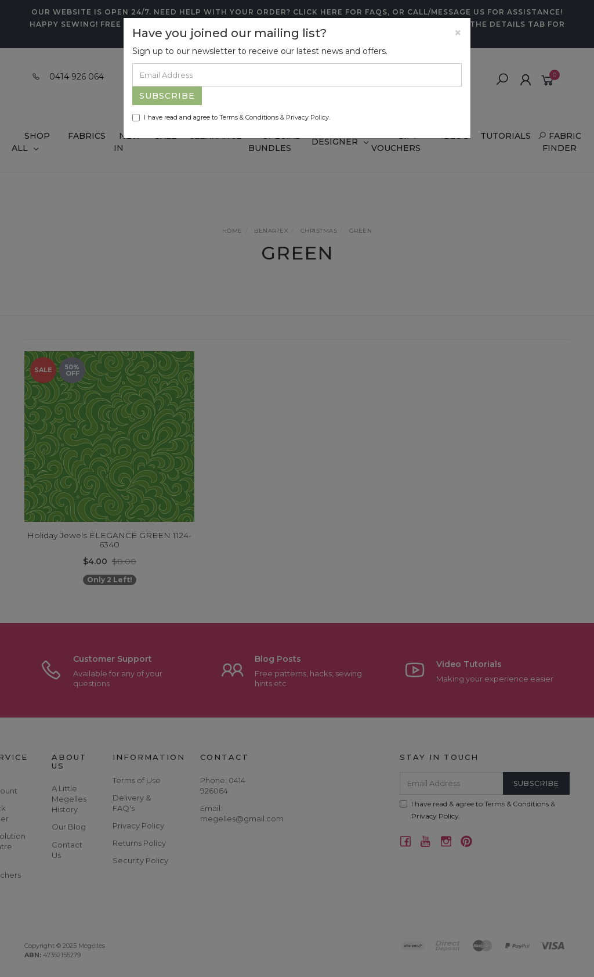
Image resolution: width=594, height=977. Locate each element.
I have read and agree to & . (231, 117)
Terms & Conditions (248, 117)
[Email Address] (297, 74)
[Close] (458, 33)
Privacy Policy (307, 117)
